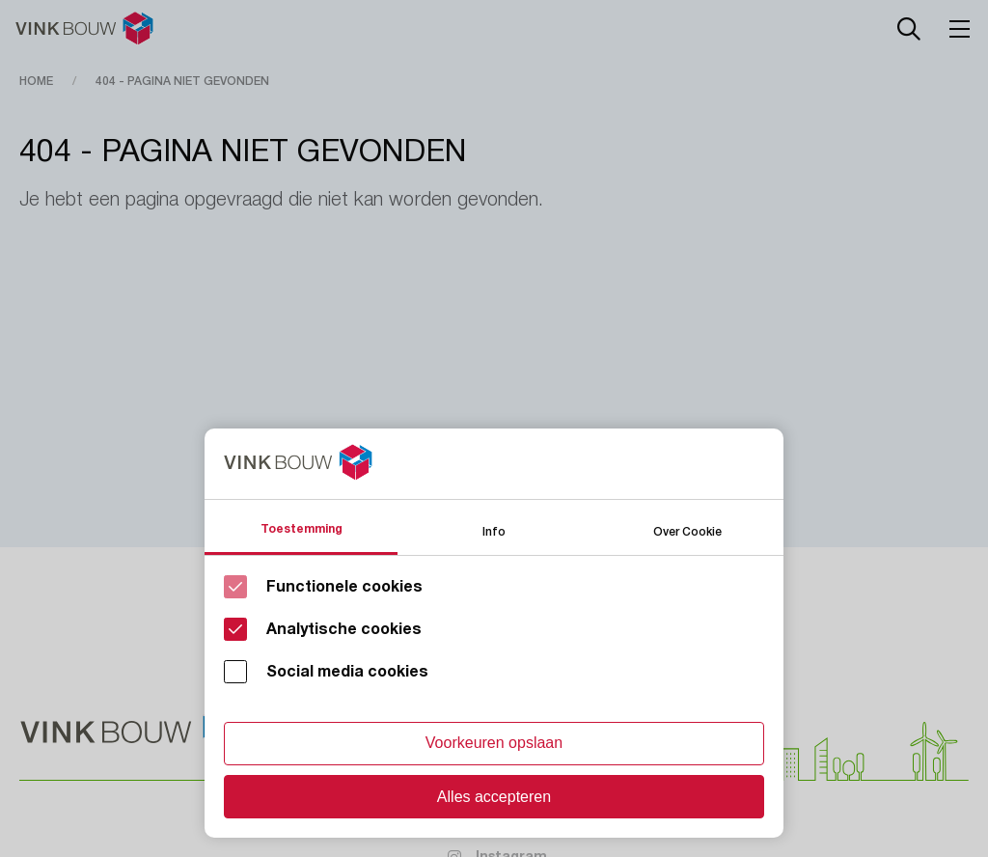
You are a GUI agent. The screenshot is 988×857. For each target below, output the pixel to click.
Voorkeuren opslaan (494, 742)
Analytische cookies (344, 629)
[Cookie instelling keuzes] (494, 633)
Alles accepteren (494, 796)
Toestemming (302, 529)
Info (494, 530)
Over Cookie (687, 530)
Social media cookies (347, 671)
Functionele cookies (344, 586)
